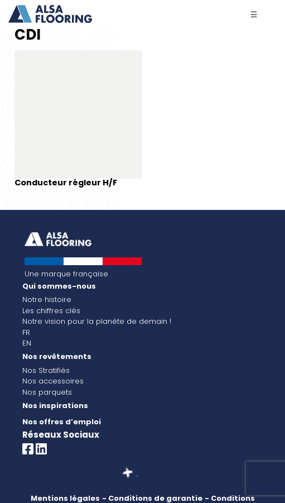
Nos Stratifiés (46, 370)
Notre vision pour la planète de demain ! (96, 321)
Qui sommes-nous (59, 286)
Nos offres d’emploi (61, 421)
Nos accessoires (53, 381)
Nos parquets (47, 392)
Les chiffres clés (51, 310)
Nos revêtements (56, 356)
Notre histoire (46, 299)
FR (26, 332)
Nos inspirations (55, 405)
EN (26, 343)
